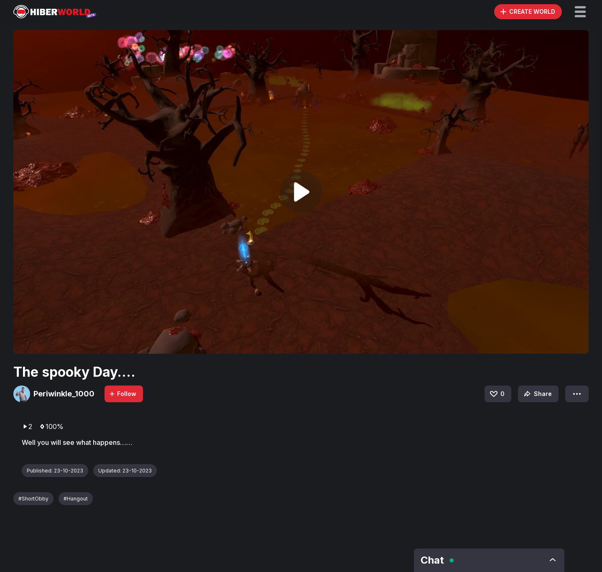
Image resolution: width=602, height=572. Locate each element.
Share (537, 394)
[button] (580, 11)
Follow (122, 393)
